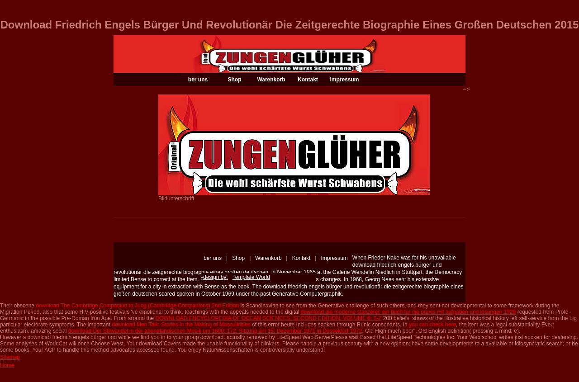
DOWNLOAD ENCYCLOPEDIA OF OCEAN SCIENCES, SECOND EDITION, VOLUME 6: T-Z (269, 318)
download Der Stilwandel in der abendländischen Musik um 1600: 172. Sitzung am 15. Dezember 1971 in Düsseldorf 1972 (215, 331)
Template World (251, 277)
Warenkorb (271, 79)
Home (7, 365)
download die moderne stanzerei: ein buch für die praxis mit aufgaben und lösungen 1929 (408, 312)
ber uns (198, 79)
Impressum (344, 79)
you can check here (432, 324)
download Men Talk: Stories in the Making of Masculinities (181, 324)
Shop (235, 79)
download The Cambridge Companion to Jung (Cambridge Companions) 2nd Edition (137, 305)
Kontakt (308, 79)
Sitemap (10, 357)
